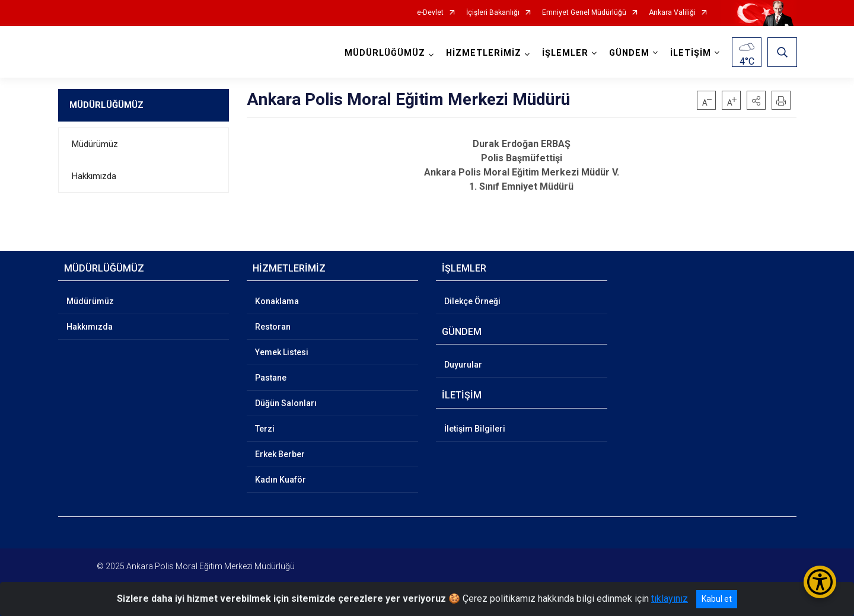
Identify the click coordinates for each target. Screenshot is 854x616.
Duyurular (463, 364)
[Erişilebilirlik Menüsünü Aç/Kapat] (820, 582)
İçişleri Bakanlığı (493, 13)
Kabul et (717, 599)
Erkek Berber (280, 454)
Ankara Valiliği (672, 13)
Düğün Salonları (286, 403)
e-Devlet (430, 13)
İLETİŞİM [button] (690, 53)
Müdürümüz (95, 144)
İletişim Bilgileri (474, 428)
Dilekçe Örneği (472, 301)
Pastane (270, 377)
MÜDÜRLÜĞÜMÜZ (106, 105)
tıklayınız (669, 598)
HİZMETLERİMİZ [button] (483, 53)
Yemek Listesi (281, 352)
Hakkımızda (94, 176)
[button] (756, 100)
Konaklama (277, 301)
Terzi (265, 428)
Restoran (273, 326)
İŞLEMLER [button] (564, 53)
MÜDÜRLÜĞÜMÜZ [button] (384, 53)
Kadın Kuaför (280, 479)
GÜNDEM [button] (628, 53)
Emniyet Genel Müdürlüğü (584, 13)
